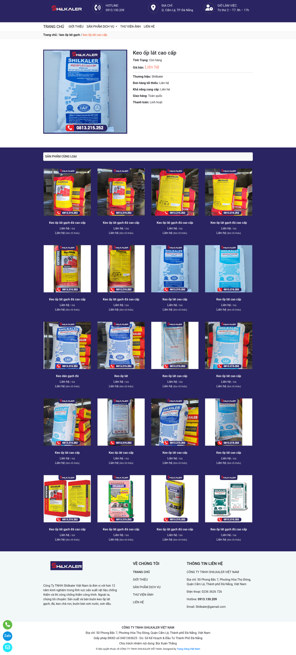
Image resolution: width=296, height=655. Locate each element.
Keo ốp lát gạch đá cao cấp (67, 223)
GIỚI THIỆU (76, 26)
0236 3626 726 (212, 591)
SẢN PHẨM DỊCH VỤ (100, 26)
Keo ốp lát (121, 376)
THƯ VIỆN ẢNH (130, 26)
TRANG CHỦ (53, 26)
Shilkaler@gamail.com (211, 607)
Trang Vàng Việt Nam (188, 648)
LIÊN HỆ (149, 26)
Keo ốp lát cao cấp (175, 299)
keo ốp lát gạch (69, 35)
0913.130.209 (207, 599)
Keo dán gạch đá (67, 376)
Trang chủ (50, 35)
